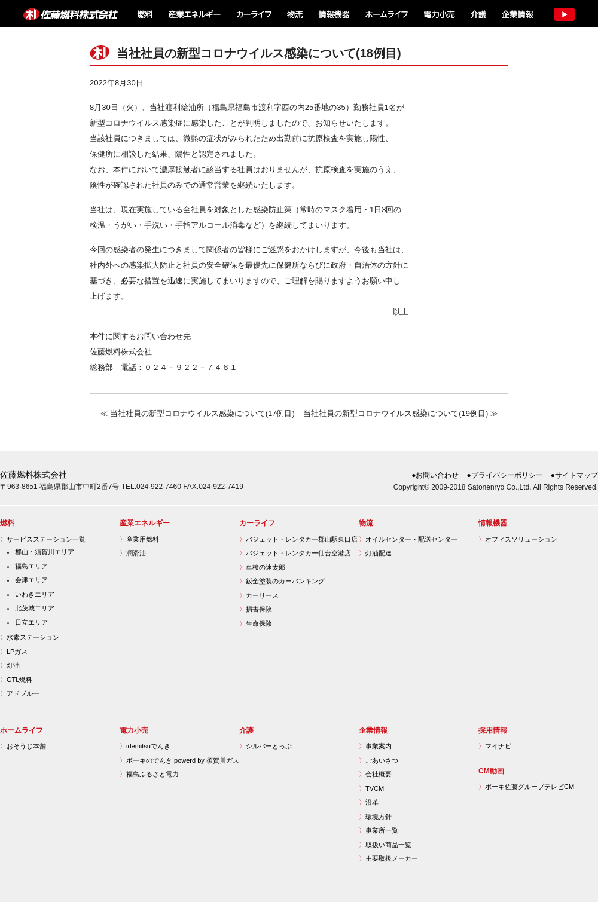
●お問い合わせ (435, 475)
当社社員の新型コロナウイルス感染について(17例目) (202, 413)
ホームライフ (385, 13)
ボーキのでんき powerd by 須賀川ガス (179, 760)
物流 (294, 13)
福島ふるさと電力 (149, 774)
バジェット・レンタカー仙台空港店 (295, 553)
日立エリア (31, 622)
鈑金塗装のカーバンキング (282, 581)
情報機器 (333, 13)
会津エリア (31, 579)
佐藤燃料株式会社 (63, 13)
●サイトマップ (574, 475)
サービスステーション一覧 (43, 539)
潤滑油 (133, 553)
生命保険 (255, 623)
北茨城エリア (34, 607)
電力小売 (438, 13)
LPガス (14, 651)
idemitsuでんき (145, 746)
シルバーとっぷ (265, 746)
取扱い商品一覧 (385, 844)
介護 (478, 13)
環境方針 (375, 816)
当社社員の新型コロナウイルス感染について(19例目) (395, 413)
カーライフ (253, 13)
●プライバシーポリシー (505, 475)
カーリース (259, 595)
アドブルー (19, 693)
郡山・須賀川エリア (44, 551)
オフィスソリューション (517, 539)
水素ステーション (29, 637)
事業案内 (375, 746)
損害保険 (255, 609)
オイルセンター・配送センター (408, 539)
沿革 (369, 802)
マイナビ (494, 746)
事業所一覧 (378, 830)
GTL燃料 (16, 679)
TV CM (563, 13)
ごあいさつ (378, 760)
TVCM (371, 788)
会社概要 (375, 774)
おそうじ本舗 (23, 746)
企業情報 (516, 13)
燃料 (144, 13)
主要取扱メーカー (388, 858)
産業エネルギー (194, 13)
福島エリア (31, 566)
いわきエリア (34, 594)
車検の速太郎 (262, 567)
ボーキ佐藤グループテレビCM (526, 786)
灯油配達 (375, 553)
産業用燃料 (139, 539)
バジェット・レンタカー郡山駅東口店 (298, 539)
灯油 (10, 665)
